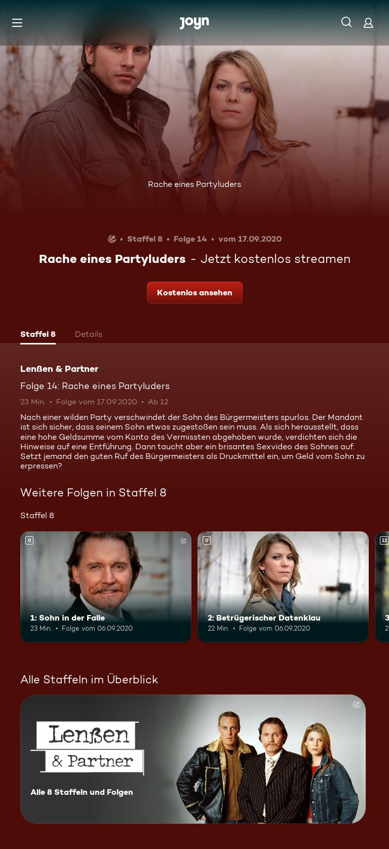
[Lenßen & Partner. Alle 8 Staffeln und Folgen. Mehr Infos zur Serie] (193, 759)
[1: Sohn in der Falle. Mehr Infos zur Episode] (105, 587)
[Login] (368, 22)
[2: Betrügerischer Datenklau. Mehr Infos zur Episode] (283, 587)
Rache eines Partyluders (194, 184)
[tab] (38, 335)
